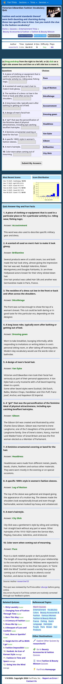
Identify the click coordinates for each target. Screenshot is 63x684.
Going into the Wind (16, 664)
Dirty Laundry (11, 607)
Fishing (44, 621)
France (36, 621)
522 (52, 47)
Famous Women (48, 615)
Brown (49, 627)
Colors (36, 612)
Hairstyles (47, 624)
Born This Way (12, 617)
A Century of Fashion (15, 620)
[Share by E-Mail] (54, 35)
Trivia (33, 2)
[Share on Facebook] (25, 35)
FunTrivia (46, 669)
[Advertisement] (31, 53)
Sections (23, 2)
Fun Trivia (10, 2)
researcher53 (13, 47)
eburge (44, 587)
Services (43, 2)
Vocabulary (52, 609)
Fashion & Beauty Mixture (44, 618)
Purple (36, 627)
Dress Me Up (11, 624)
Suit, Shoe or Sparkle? (15, 634)
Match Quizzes (39, 607)
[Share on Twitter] (40, 35)
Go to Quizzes (43, 652)
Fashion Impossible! (14, 647)
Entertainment (39, 609)
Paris (42, 627)
